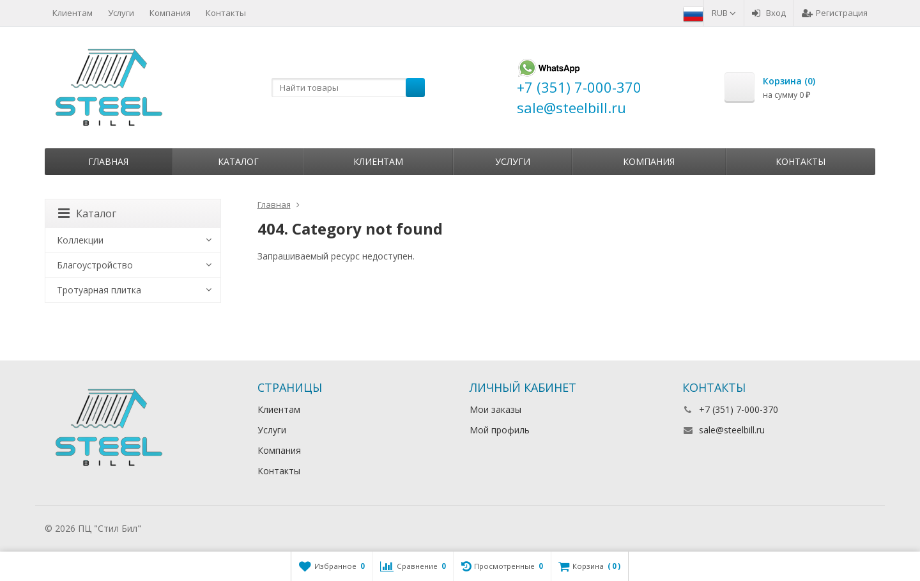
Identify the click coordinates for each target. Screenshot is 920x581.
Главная (108, 161)
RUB (724, 13)
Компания (170, 13)
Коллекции (80, 240)
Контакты (226, 13)
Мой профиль (500, 430)
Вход (769, 13)
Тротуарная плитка (99, 290)
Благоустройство (95, 265)
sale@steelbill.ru (732, 430)
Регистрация (835, 13)
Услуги (121, 13)
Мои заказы (495, 409)
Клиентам (72, 13)
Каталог (238, 161)
